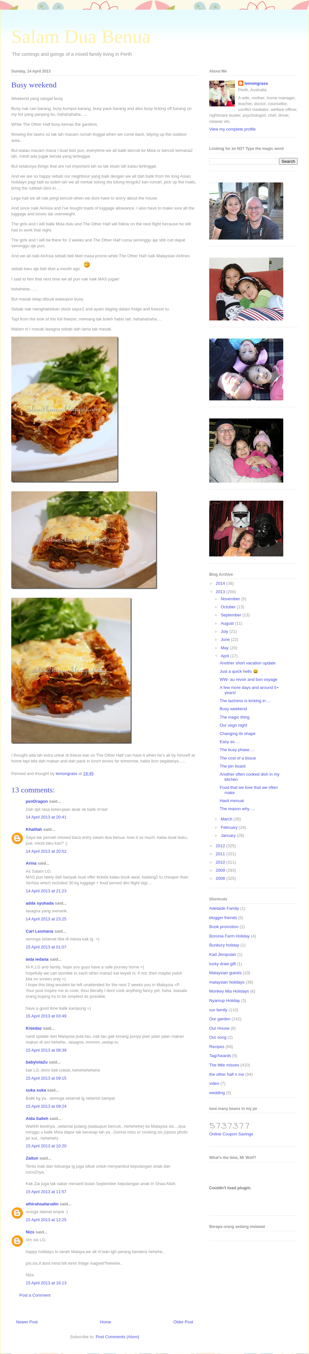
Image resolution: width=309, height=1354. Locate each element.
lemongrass (256, 83)
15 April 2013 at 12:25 (46, 1219)
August (228, 623)
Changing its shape (237, 733)
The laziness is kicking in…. (245, 700)
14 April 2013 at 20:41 (46, 817)
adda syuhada (40, 903)
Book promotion (224, 926)
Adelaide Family (224, 908)
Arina (31, 863)
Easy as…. (230, 741)
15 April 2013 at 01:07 (46, 947)
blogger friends (223, 917)
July (225, 631)
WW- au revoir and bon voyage (248, 679)
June (226, 639)
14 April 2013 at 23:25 (46, 919)
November (231, 598)
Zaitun (32, 1158)
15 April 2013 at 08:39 (46, 1050)
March (227, 819)
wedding (217, 1092)
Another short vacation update (247, 663)
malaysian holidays (227, 982)
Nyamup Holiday (224, 1000)
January (229, 835)
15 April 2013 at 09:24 (46, 1106)
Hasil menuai (232, 800)
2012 (221, 845)
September (231, 615)
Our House (219, 1028)
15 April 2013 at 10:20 (46, 1145)
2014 (221, 583)
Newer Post (27, 1322)
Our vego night (233, 725)
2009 (221, 870)
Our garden (219, 1018)
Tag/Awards (220, 1055)
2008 (221, 878)
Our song (217, 1037)
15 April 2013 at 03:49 (46, 1016)
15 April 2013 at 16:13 (46, 1282)
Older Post (183, 1322)
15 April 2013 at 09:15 (46, 1078)
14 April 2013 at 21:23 (46, 890)
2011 (221, 853)
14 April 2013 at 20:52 (46, 851)
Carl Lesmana (39, 931)
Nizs (30, 1232)
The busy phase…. (237, 749)
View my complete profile (232, 129)
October (229, 606)
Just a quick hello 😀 (239, 671)
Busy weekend (233, 708)
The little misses (224, 1065)
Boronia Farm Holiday (229, 936)
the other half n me (226, 1074)
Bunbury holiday (224, 945)
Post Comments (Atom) (117, 1336)
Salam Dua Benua (81, 36)
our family (218, 1009)
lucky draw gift (222, 963)
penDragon (37, 801)
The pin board (232, 766)
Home (105, 1322)
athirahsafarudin (42, 1204)
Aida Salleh (37, 1118)
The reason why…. (237, 808)
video (214, 1083)
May (225, 647)
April (225, 655)
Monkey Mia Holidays (229, 991)
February (230, 827)
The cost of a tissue (238, 758)
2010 (221, 862)
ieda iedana (37, 959)
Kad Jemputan (222, 954)
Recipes (216, 1046)
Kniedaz (34, 1028)
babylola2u (37, 1062)
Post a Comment (35, 1295)
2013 (221, 591)
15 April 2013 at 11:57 (46, 1191)
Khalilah (34, 829)
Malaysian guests (225, 972)
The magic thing (234, 717)
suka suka (36, 1090)
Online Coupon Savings (231, 1134)
